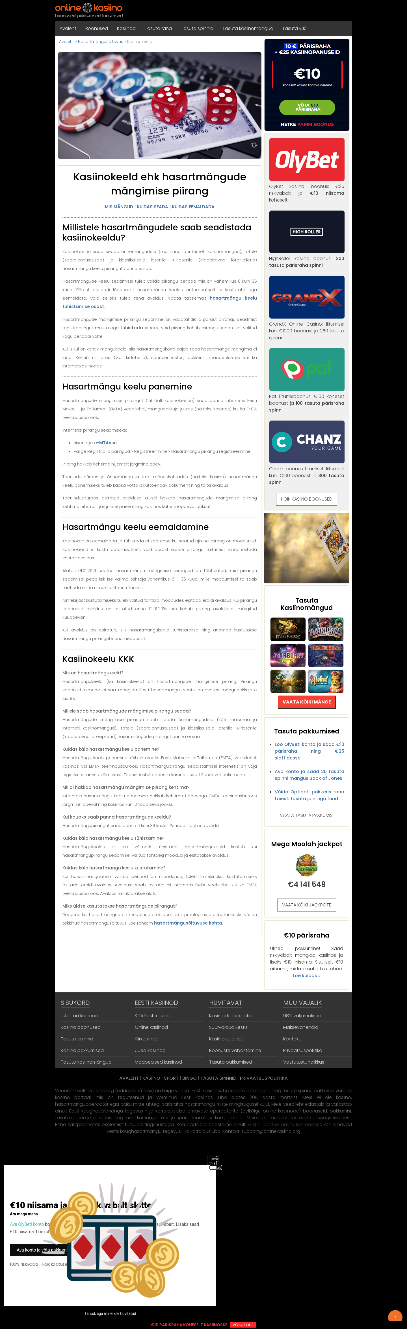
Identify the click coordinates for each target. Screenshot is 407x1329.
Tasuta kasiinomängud (247, 28)
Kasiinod (126, 28)
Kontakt (291, 1039)
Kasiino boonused (81, 1027)
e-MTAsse (105, 443)
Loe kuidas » (307, 975)
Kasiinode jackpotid (230, 1015)
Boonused (96, 28)
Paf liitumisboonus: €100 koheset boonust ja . (307, 399)
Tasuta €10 (294, 28)
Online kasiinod (151, 1027)
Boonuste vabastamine (235, 1050)
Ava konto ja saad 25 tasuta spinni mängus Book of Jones (309, 775)
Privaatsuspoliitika (302, 1050)
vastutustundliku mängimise (309, 1117)
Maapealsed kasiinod (158, 1062)
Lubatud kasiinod (79, 1015)
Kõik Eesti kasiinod (154, 1015)
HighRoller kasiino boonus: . (307, 258)
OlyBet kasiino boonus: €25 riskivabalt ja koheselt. (307, 189)
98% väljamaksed (302, 1015)
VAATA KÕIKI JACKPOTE (306, 905)
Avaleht (68, 28)
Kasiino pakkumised (82, 1050)
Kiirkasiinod (147, 1039)
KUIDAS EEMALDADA (193, 207)
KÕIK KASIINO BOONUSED (306, 499)
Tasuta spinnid (197, 28)
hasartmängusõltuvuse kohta (188, 923)
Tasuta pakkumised (230, 1062)
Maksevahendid (300, 1027)
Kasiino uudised (226, 1039)
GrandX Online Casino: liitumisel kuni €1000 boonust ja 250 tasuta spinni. (307, 327)
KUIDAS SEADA (152, 207)
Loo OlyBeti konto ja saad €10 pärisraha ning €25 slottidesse (309, 751)
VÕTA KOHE (243, 1325)
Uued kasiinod (150, 1050)
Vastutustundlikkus (303, 1062)
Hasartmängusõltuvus (100, 41)
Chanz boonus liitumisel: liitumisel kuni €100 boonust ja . (307, 472)
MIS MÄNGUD (119, 207)
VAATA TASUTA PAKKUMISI (307, 815)
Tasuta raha (158, 28)
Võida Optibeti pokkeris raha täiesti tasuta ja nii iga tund (309, 795)
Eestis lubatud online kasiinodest (284, 1124)
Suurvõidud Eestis (228, 1027)
